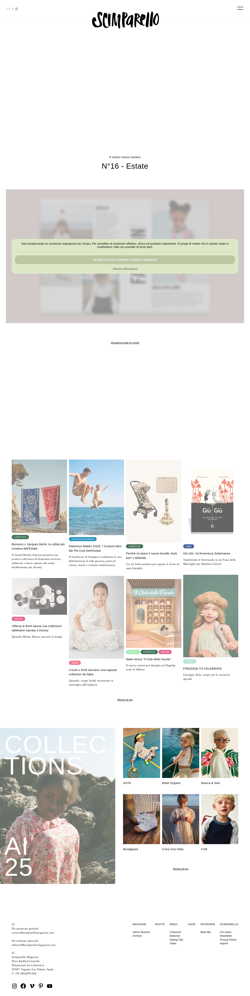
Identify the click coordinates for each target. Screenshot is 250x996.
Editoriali (175, 935)
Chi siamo (226, 932)
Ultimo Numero (141, 932)
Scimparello (229, 924)
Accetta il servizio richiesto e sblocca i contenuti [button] (125, 259)
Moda (174, 924)
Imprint (224, 943)
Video (173, 943)
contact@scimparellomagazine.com (33, 932)
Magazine (139, 924)
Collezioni (175, 932)
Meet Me (205, 932)
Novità (160, 924)
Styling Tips (176, 939)
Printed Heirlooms (125, 118)
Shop (192, 924)
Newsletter (226, 935)
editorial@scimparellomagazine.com (33, 945)
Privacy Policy (228, 939)
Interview (207, 924)
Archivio (137, 935)
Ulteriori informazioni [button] (125, 268)
